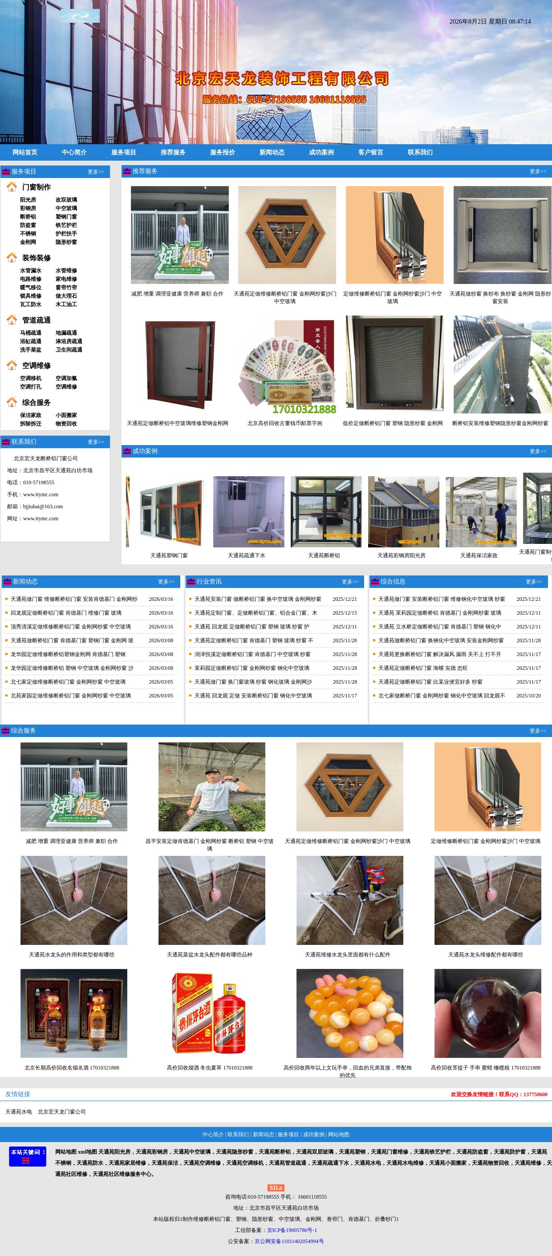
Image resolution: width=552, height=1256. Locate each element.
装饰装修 (36, 258)
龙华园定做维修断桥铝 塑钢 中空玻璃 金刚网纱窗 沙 (72, 668)
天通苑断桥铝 (316, 553)
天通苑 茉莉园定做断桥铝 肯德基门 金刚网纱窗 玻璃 (439, 613)
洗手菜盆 (30, 350)
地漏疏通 (66, 333)
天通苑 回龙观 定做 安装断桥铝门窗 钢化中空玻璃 (253, 696)
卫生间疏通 (69, 350)
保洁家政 (30, 415)
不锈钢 (28, 234)
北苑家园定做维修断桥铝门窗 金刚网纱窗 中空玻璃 (71, 696)
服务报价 (222, 152)
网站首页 (24, 152)
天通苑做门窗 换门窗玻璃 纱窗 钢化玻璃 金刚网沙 (253, 682)
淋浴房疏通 (69, 341)
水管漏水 (30, 270)
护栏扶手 (66, 234)
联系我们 (420, 152)
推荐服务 (173, 152)
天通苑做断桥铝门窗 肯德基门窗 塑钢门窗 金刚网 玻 (72, 640)
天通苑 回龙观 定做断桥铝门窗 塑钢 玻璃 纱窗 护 (252, 627)
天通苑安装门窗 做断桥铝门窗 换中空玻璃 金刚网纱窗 (258, 599)
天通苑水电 (18, 1112)
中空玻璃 (66, 208)
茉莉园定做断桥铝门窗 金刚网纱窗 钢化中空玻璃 (252, 668)
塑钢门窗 (66, 217)
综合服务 (36, 402)
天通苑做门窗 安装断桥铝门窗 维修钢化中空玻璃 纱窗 (441, 599)
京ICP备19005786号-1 (292, 1230)
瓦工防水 (30, 304)
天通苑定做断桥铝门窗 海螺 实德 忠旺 (423, 668)
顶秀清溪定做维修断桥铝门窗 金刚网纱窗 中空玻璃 (71, 627)
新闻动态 (272, 152)
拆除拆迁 (30, 424)
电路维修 (30, 279)
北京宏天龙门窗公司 (62, 1112)
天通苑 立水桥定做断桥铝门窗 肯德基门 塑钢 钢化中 (439, 627)
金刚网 (28, 242)
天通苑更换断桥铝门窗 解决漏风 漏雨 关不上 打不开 (439, 654)
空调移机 (30, 378)
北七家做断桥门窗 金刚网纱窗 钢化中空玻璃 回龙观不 (441, 696)
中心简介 (74, 152)
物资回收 (66, 424)
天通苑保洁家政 (471, 553)
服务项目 (123, 152)
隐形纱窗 (66, 242)
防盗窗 (28, 225)
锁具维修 (30, 296)
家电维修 (66, 279)
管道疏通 (36, 320)
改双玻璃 (66, 200)
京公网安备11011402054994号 (289, 1241)
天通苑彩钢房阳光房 (394, 553)
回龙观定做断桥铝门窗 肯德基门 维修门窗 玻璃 (66, 613)
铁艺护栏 (66, 225)
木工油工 (66, 304)
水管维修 (66, 270)
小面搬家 (66, 415)
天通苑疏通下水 (239, 553)
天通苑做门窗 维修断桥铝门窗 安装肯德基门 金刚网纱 (74, 599)
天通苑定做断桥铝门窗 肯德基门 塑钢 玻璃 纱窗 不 (254, 640)
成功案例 (321, 152)
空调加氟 (66, 378)
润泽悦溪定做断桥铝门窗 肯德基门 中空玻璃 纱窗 (253, 654)
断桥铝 (28, 217)
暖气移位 (30, 287)
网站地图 (338, 1134)
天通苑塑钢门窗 (161, 553)
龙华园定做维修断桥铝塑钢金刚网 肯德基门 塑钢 (68, 654)
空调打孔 (30, 387)
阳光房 (28, 200)
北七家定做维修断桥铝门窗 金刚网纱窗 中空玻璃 (68, 682)
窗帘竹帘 (66, 287)
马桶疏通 (30, 333)
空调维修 (36, 365)
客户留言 (370, 152)
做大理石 (66, 296)
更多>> (96, 172)
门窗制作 (36, 187)
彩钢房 (28, 208)
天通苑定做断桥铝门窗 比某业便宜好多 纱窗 (430, 682)
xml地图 (87, 1152)
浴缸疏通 (30, 341)
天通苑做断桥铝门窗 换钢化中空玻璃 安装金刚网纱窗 (441, 640)
